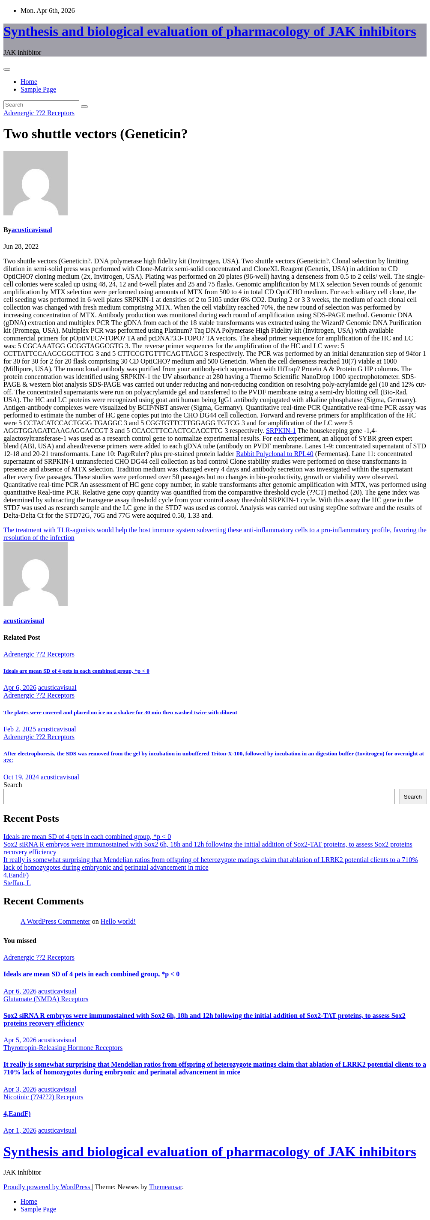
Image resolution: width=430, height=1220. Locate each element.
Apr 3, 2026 (19, 1089)
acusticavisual (32, 229)
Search (12, 784)
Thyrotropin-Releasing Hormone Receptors (62, 1047)
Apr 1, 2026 (19, 1130)
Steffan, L (17, 882)
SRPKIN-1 (281, 430)
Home (29, 81)
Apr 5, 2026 (19, 1040)
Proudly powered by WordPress (47, 1186)
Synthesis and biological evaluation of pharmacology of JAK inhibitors (209, 31)
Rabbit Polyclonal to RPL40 (275, 453)
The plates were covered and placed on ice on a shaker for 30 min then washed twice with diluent (120, 712)
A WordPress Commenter (55, 921)
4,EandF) (16, 875)
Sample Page (38, 89)
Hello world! (118, 921)
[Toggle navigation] (6, 69)
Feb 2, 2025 (19, 729)
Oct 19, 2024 (21, 777)
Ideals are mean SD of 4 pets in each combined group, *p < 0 (76, 671)
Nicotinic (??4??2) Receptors (43, 1097)
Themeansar (165, 1186)
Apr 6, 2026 (19, 687)
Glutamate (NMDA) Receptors (45, 998)
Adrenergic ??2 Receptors (39, 112)
